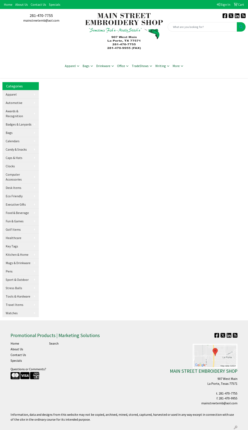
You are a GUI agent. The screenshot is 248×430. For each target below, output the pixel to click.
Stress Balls (14, 288)
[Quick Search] (202, 27)
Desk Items (13, 188)
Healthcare (13, 238)
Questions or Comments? (28, 369)
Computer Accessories (14, 176)
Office (121, 66)
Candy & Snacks (16, 149)
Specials (54, 4)
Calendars (13, 141)
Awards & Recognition (14, 113)
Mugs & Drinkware (18, 263)
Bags (86, 66)
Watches (12, 313)
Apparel (70, 66)
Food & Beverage (17, 213)
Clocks (10, 166)
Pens (9, 271)
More (176, 66)
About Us (21, 4)
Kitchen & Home (17, 254)
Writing (160, 66)
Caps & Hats (14, 158)
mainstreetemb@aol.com (41, 20)
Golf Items (13, 229)
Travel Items (14, 305)
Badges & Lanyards (19, 124)
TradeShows (140, 66)
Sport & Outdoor (17, 280)
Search (54, 343)
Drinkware (103, 66)
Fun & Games (15, 221)
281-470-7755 (41, 15)
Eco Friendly (14, 196)
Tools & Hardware (18, 296)
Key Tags (12, 246)
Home (8, 4)
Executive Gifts (16, 204)
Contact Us (38, 4)
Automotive (14, 103)
